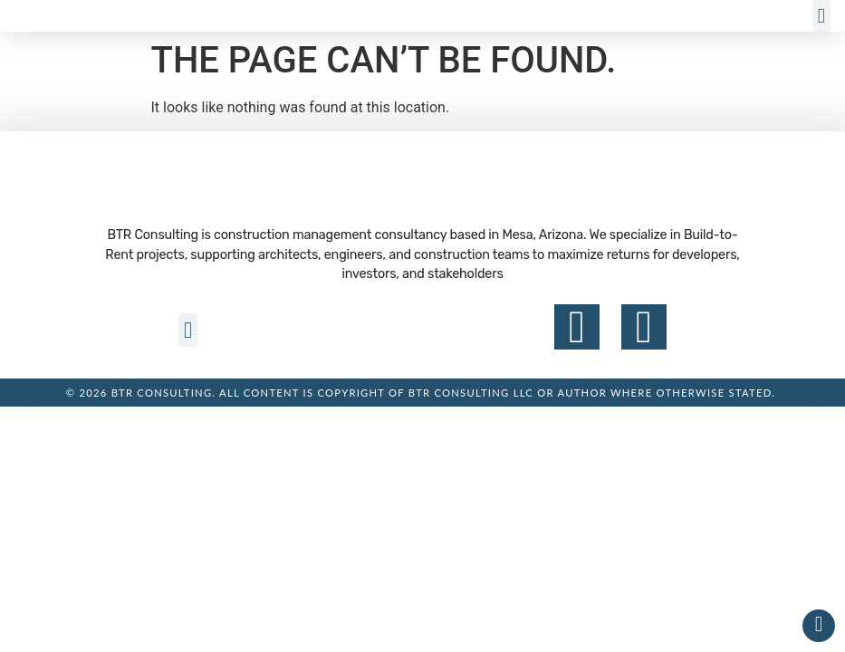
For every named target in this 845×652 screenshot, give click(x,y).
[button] (821, 16)
